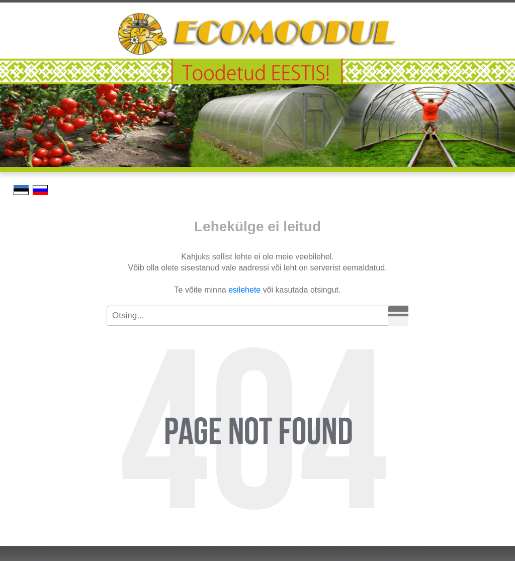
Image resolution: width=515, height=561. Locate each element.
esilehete (244, 290)
